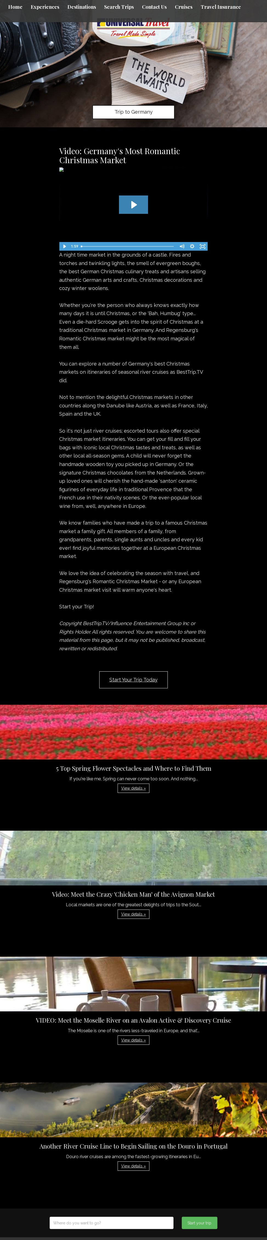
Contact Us (154, 7)
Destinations (81, 7)
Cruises (183, 7)
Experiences (45, 7)
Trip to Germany (134, 112)
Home (15, 7)
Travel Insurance (221, 7)
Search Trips (119, 7)
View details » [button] (133, 788)
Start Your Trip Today (133, 680)
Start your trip (199, 1223)
